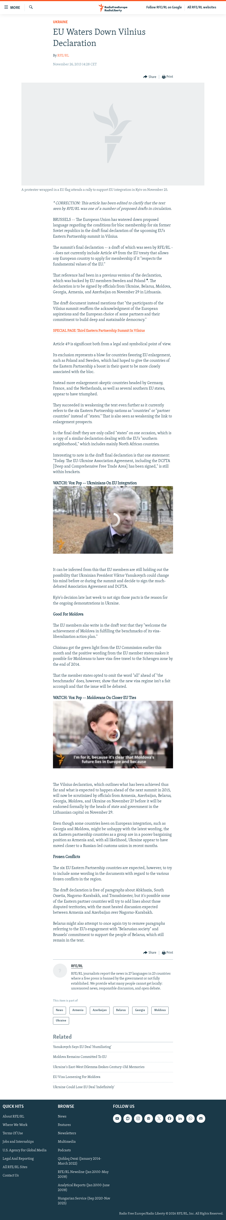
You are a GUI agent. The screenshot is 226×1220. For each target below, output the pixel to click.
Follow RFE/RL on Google (164, 7)
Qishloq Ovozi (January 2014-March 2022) (79, 1161)
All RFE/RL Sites (15, 1167)
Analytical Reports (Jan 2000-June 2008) (84, 1188)
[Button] (149, 77)
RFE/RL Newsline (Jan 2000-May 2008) (83, 1174)
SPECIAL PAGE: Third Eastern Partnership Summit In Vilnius (99, 331)
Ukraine (60, 22)
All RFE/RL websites (201, 7)
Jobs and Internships (18, 1142)
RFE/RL (63, 55)
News (62, 1116)
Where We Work (15, 1125)
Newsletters (67, 1133)
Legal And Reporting (18, 1159)
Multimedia (67, 1142)
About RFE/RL (13, 1116)
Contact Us (11, 1175)
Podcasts (64, 1150)
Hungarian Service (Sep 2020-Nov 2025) (84, 1201)
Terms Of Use (13, 1133)
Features (64, 1125)
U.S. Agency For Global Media (25, 1150)
